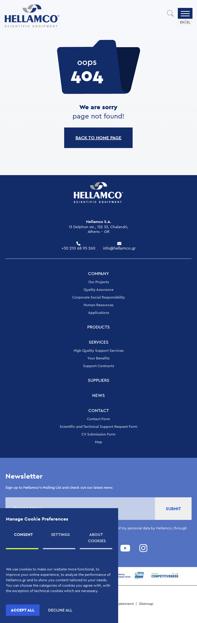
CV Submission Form (98, 434)
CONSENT (23, 534)
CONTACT (98, 411)
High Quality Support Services (99, 350)
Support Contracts (98, 366)
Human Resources (98, 305)
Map (98, 442)
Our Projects (98, 282)
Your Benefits (98, 358)
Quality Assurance (98, 290)
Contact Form (98, 419)
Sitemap (146, 604)
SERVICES (98, 342)
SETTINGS (60, 534)
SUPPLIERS (98, 380)
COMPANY (98, 274)
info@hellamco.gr (119, 248)
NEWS (98, 396)
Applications (98, 313)
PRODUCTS (98, 327)
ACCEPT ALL (23, 610)
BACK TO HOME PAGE (98, 138)
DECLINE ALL (60, 610)
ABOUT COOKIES (97, 537)
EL (188, 22)
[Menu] (185, 13)
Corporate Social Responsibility (98, 297)
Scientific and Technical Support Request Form (98, 426)
